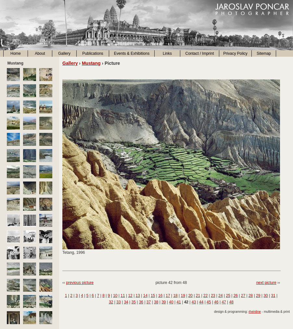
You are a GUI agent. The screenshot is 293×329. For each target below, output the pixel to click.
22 (205, 295)
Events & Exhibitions (131, 53)
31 (273, 295)
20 (190, 295)
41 (178, 302)
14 (145, 295)
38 (156, 302)
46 (216, 302)
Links (167, 53)
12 (130, 295)
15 (153, 295)
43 (194, 302)
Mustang (91, 63)
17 (168, 295)
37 (148, 302)
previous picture (80, 282)
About (40, 53)
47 (224, 302)
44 (201, 302)
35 (134, 302)
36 (141, 302)
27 (243, 295)
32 (111, 302)
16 (160, 295)
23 (213, 295)
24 (220, 295)
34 (126, 302)
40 (171, 302)
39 (163, 302)
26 (236, 295)
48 (231, 302)
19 (183, 295)
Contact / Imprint (199, 53)
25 (228, 295)
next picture (266, 282)
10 (115, 295)
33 (118, 302)
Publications (92, 53)
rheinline (254, 311)
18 (175, 295)
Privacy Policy (235, 53)
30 (265, 295)
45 (209, 302)
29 (258, 295)
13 (138, 295)
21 (198, 295)
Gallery (64, 53)
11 (123, 295)
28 (250, 295)
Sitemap (264, 53)
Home (15, 53)
